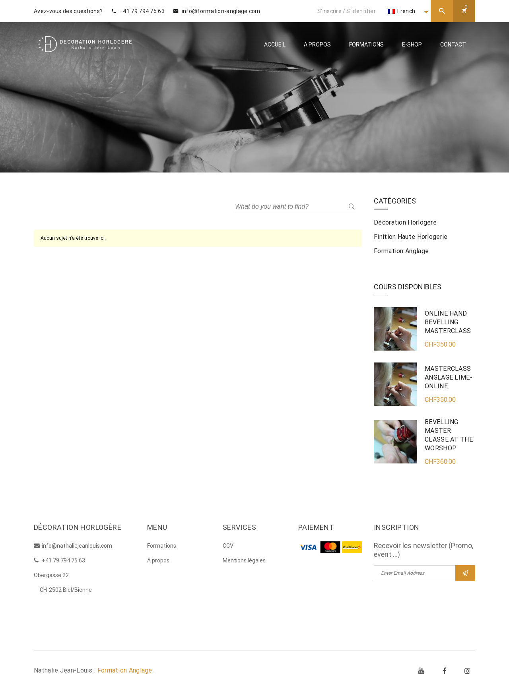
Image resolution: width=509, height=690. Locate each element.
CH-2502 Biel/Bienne (66, 590)
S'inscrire (329, 11)
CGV (228, 546)
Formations (366, 44)
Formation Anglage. (125, 670)
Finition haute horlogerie (411, 236)
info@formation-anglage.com (216, 11)
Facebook (444, 670)
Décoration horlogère (405, 222)
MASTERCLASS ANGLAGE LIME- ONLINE (448, 377)
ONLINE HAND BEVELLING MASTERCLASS (448, 322)
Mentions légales (244, 560)
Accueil (275, 44)
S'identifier (361, 11)
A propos (317, 44)
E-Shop (412, 44)
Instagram (467, 670)
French (401, 11)
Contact (453, 44)
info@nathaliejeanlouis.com (77, 546)
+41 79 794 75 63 (138, 11)
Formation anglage (401, 251)
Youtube (421, 670)
